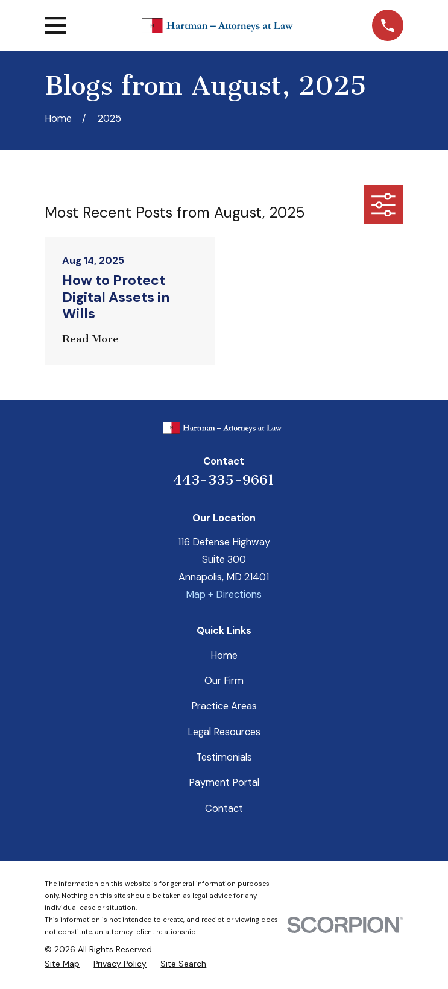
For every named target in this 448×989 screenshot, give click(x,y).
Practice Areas (224, 706)
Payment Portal (224, 782)
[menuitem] (62, 964)
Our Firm (224, 680)
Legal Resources (224, 732)
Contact (224, 808)
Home (224, 655)
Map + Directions (224, 594)
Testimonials (224, 757)
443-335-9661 (223, 479)
